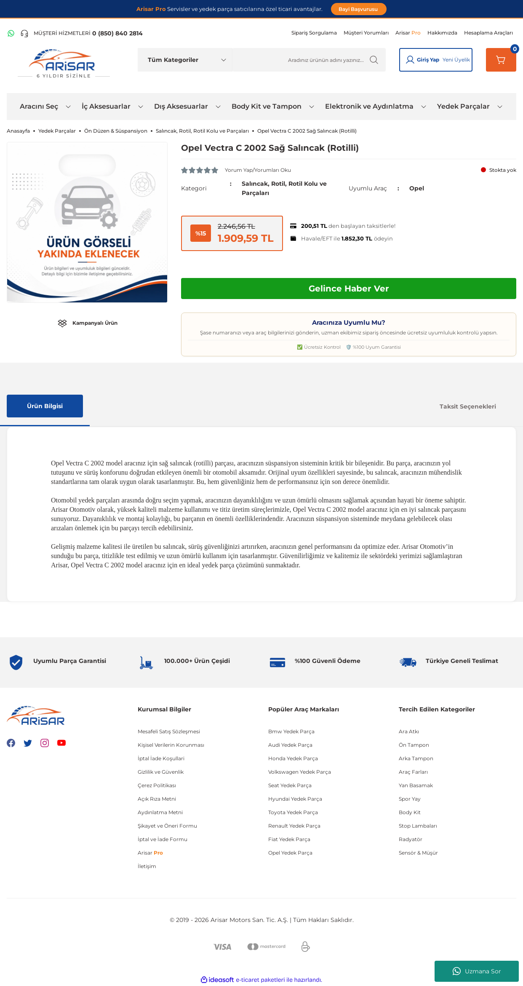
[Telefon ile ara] (81, 33)
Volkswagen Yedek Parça (299, 772)
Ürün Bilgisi (45, 406)
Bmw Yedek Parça (291, 731)
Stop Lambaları (418, 826)
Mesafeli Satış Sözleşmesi (169, 731)
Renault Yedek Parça (294, 826)
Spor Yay (410, 799)
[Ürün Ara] (309, 60)
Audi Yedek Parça (290, 745)
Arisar (150, 853)
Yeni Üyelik (456, 59)
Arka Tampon (416, 758)
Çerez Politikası (157, 785)
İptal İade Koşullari (161, 758)
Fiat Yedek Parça (289, 839)
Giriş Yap (428, 59)
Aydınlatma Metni (160, 812)
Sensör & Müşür (418, 853)
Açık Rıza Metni (157, 799)
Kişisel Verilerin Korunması (171, 745)
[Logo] (63, 64)
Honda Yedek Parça (293, 758)
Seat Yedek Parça (290, 785)
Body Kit (410, 812)
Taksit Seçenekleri (468, 406)
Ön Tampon (414, 745)
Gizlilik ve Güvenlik (161, 772)
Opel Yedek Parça (290, 853)
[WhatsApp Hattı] (11, 33)
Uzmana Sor (477, 971)
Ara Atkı (409, 731)
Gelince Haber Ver (349, 288)
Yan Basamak (416, 785)
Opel (416, 188)
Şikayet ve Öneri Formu (167, 826)
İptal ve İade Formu (162, 839)
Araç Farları (413, 772)
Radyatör (410, 839)
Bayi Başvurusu (359, 9)
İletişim (147, 866)
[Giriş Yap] (410, 60)
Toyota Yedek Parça (293, 812)
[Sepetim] (501, 60)
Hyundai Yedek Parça (295, 799)
